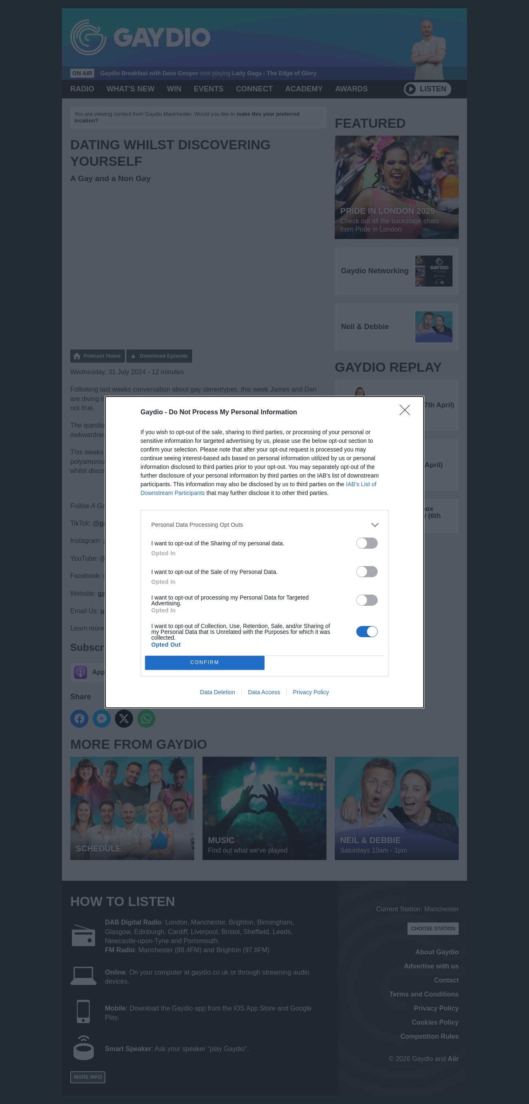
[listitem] (264, 525)
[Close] (407, 413)
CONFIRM (204, 663)
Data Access (264, 692)
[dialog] (264, 552)
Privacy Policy (311, 692)
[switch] (367, 543)
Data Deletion (217, 692)
